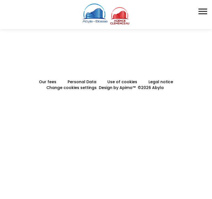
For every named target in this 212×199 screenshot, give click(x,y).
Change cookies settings (71, 87)
